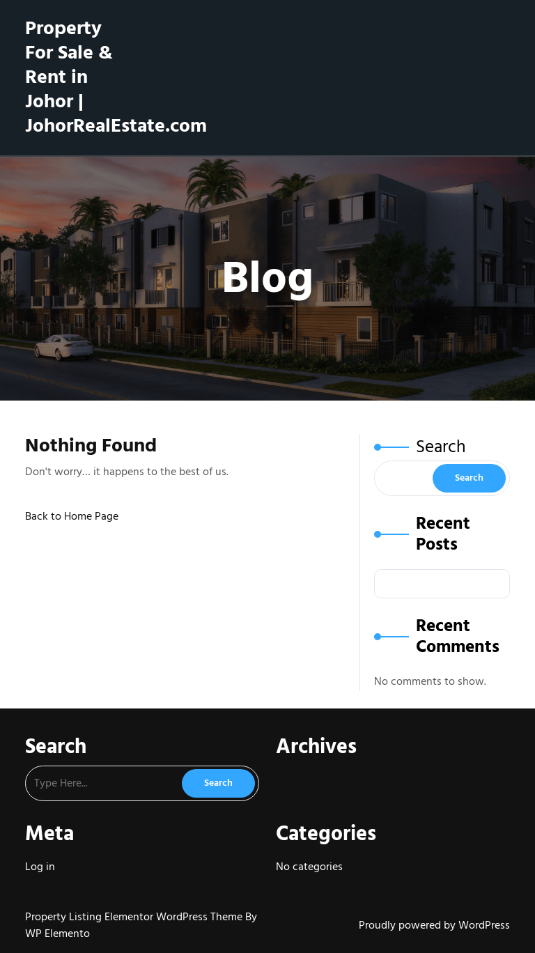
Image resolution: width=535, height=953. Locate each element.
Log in (40, 866)
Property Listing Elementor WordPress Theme (135, 916)
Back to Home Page (71, 516)
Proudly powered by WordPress (434, 925)
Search (441, 447)
